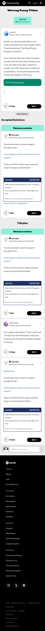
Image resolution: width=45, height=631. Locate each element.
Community (10, 3)
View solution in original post (15, 203)
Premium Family (12, 565)
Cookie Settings (11, 611)
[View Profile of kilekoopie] (13, 322)
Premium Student (13, 570)
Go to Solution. (18, 82)
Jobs (8, 479)
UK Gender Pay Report (12, 626)
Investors (10, 511)
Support (9, 528)
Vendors (9, 516)
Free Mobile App (13, 538)
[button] (41, 33)
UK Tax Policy (10, 622)
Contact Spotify (12, 543)
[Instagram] (9, 585)
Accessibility (9, 615)
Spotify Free (11, 575)
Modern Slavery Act (12, 618)
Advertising (10, 506)
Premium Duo (11, 560)
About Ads (21, 611)
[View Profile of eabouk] (12, 32)
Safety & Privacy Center (18, 603)
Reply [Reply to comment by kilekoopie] (34, 352)
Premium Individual (14, 555)
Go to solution (24, 21)
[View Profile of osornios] (15, 135)
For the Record (12, 484)
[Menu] (41, 3)
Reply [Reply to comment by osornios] (34, 213)
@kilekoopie (9, 371)
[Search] (29, 3)
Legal (7, 603)
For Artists (10, 496)
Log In (35, 3)
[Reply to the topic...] (24, 449)
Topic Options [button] (22, 114)
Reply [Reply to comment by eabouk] (34, 106)
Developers (11, 501)
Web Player (10, 533)
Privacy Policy (10, 607)
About (8, 474)
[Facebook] (24, 585)
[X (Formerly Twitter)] (16, 585)
